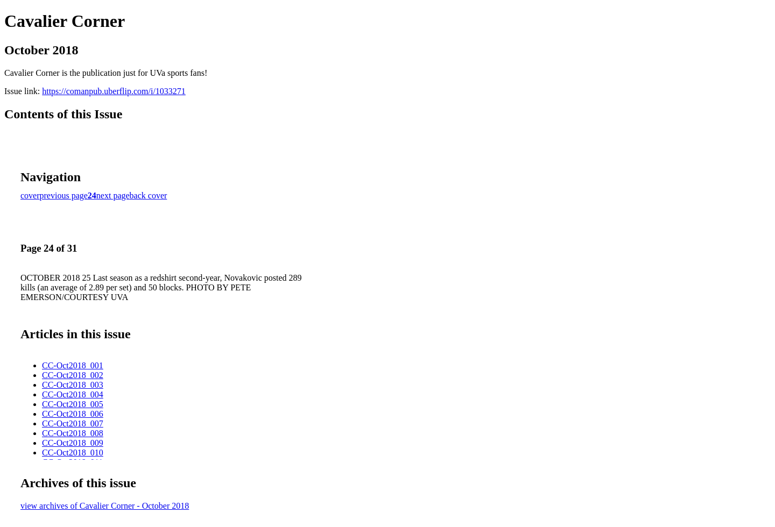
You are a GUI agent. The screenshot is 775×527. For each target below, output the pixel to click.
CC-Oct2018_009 (72, 442)
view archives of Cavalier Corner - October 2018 (104, 505)
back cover (148, 195)
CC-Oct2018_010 (72, 452)
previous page (64, 195)
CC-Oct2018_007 (72, 423)
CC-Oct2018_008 (72, 433)
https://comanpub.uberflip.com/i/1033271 (114, 91)
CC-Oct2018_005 (72, 404)
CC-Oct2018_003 (72, 384)
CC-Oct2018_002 (72, 375)
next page (113, 195)
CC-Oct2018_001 (72, 365)
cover (30, 195)
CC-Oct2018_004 (72, 394)
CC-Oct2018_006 (72, 413)
